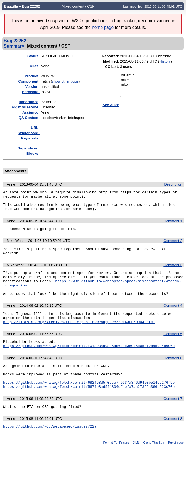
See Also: (110, 105)
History (164, 61)
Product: (32, 76)
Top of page (176, 465)
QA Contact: (29, 118)
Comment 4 (172, 317)
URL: (35, 128)
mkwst (127, 85)
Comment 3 (172, 272)
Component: (29, 81)
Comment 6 (172, 374)
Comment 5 (172, 348)
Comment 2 (172, 246)
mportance (28, 102)
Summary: (15, 45)
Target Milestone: (25, 107)
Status (32, 56)
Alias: (35, 66)
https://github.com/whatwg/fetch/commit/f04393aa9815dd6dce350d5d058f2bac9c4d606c (89, 361)
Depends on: (29, 148)
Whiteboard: (29, 133)
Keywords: (30, 138)
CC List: (112, 66)
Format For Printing (116, 465)
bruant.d (127, 75)
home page (103, 27)
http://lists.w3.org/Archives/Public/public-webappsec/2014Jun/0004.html (79, 335)
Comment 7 (172, 419)
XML (136, 465)
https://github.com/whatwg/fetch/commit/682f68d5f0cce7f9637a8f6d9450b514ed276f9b (89, 402)
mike (127, 80)
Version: (32, 86)
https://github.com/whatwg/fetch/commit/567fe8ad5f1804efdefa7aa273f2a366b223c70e (89, 407)
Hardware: (31, 92)
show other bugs (65, 81)
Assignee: (31, 112)
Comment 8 (172, 440)
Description (173, 184)
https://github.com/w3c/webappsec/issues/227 (49, 448)
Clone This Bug (153, 465)
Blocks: (33, 153)
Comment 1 (172, 225)
